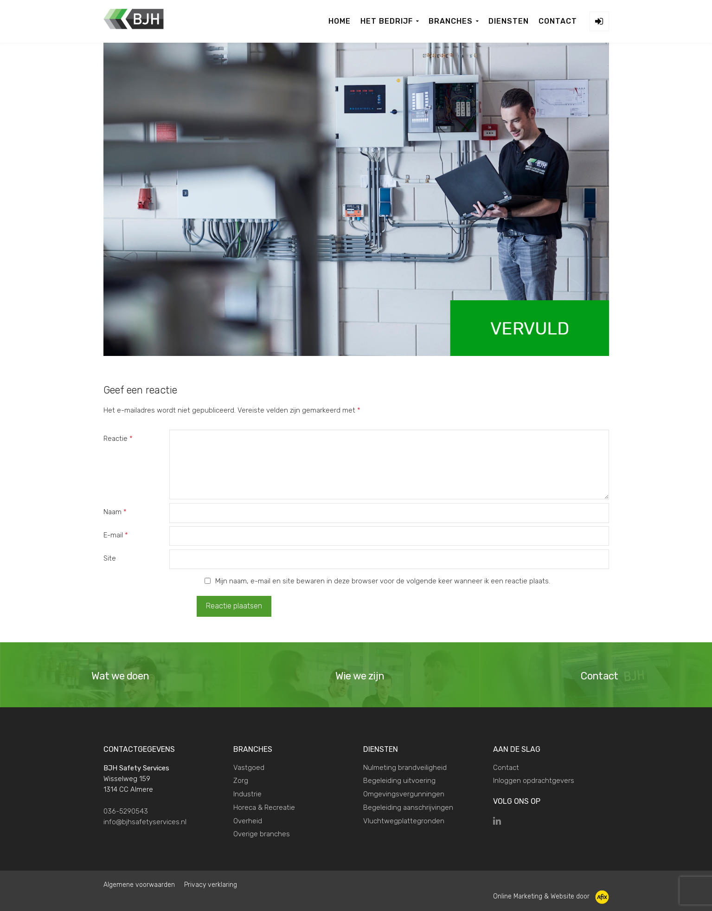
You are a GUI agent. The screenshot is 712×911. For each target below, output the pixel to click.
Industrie (247, 793)
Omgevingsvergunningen (403, 793)
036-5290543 (125, 810)
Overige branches (261, 833)
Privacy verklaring (210, 884)
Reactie (118, 438)
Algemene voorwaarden (139, 884)
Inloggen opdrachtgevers (533, 780)
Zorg (240, 780)
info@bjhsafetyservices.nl (144, 821)
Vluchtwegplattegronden (403, 820)
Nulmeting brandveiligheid (405, 766)
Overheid (247, 820)
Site (109, 558)
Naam (115, 512)
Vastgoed (248, 766)
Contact (506, 766)
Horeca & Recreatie (264, 807)
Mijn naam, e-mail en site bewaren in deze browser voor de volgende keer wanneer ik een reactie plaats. (382, 581)
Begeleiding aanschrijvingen (408, 807)
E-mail (115, 535)
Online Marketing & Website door (551, 896)
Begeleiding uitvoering (399, 780)
